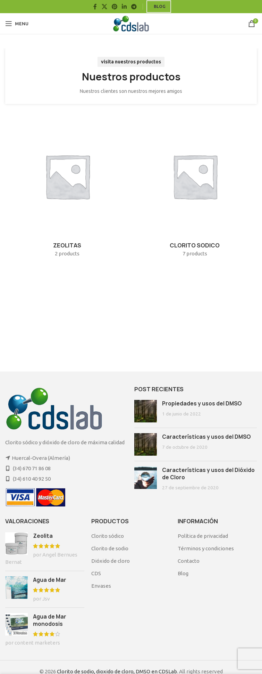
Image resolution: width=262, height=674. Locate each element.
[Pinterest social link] (114, 6)
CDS (96, 573)
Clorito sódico (107, 536)
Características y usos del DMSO (206, 436)
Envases (101, 586)
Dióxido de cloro (110, 561)
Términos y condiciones (206, 548)
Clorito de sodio (109, 548)
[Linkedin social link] (124, 6)
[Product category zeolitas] (67, 187)
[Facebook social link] (95, 6)
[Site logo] (131, 23)
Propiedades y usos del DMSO (202, 403)
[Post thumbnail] (145, 411)
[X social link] (104, 6)
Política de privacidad (203, 536)
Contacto (189, 561)
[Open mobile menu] (17, 23)
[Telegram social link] (134, 6)
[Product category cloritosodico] (195, 187)
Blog (160, 6)
